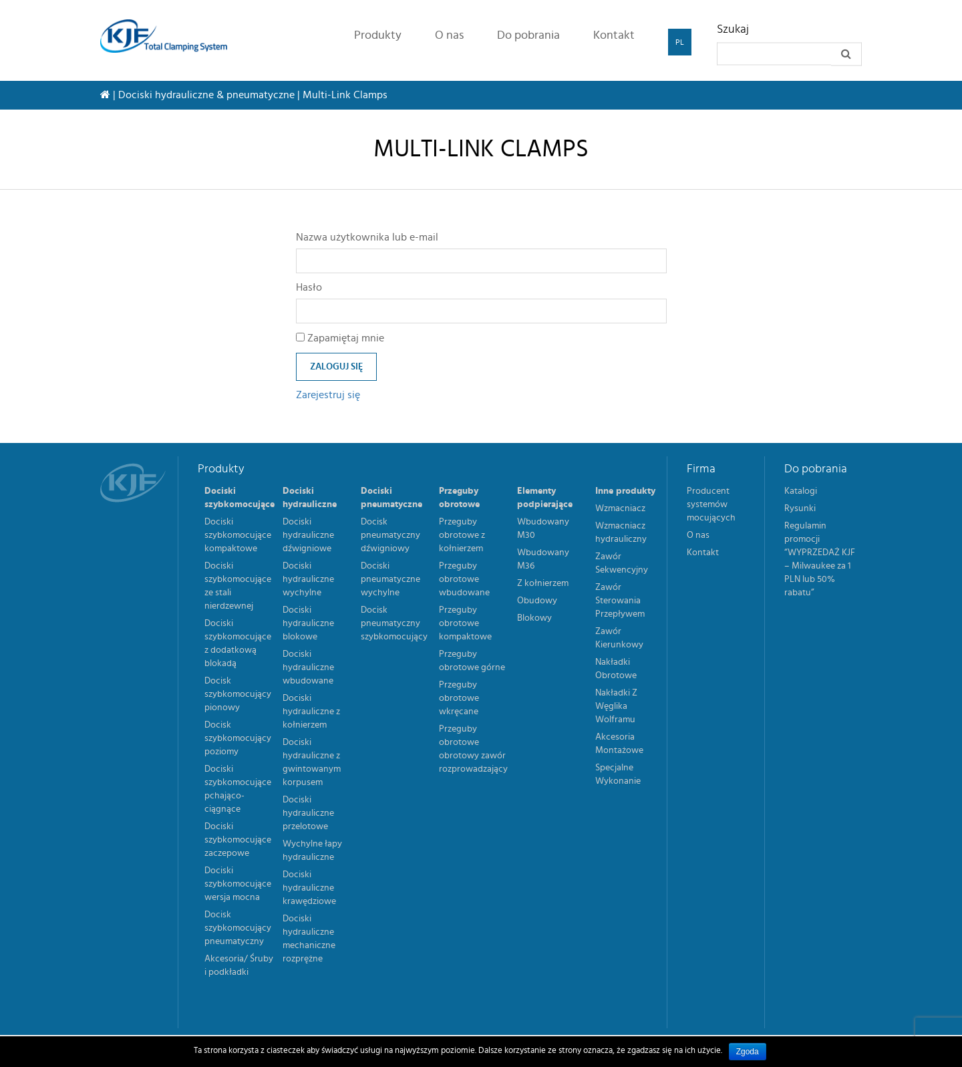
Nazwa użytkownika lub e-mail (367, 237)
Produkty (378, 35)
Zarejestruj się (328, 395)
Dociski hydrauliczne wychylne (308, 579)
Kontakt (614, 35)
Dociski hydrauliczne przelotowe (308, 813)
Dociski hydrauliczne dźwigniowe (308, 535)
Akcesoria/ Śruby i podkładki (238, 965)
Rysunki (800, 508)
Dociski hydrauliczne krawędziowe (309, 888)
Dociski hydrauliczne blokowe (308, 623)
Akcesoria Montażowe (619, 743)
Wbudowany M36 (543, 559)
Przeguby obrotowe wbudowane (464, 579)
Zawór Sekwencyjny (621, 563)
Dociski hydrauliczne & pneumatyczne (206, 95)
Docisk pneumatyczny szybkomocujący (394, 623)
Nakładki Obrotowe (616, 668)
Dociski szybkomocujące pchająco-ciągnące (237, 789)
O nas (449, 35)
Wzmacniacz (620, 508)
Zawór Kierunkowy (619, 638)
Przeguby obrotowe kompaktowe (465, 623)
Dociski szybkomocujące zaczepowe (237, 840)
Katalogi (800, 491)
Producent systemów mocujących (711, 504)
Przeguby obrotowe (459, 497)
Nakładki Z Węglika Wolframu (616, 706)
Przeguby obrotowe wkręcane (459, 698)
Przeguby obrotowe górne (472, 660)
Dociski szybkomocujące (239, 497)
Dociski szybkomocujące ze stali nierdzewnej (237, 586)
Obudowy (537, 600)
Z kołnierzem (543, 583)
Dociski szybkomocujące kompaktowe (237, 535)
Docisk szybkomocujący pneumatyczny (237, 928)
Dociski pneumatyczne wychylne (390, 579)
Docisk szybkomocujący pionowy (237, 694)
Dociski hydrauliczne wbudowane (308, 667)
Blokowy (534, 618)
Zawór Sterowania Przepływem (620, 601)
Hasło (309, 287)
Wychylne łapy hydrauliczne (312, 850)
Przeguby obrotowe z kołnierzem (462, 535)
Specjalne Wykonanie (618, 774)
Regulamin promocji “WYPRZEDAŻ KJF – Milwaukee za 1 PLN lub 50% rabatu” (819, 559)
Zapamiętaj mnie (340, 338)
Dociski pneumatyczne (391, 497)
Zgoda (747, 1051)
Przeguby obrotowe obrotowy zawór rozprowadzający (473, 749)
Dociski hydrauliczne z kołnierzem (311, 712)
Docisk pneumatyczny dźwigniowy (390, 535)
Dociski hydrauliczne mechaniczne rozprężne (309, 938)
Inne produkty (625, 491)
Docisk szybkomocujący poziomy (237, 738)
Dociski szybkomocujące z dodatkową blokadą (237, 643)
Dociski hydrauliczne (310, 497)
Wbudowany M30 (543, 528)
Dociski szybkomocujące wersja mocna (237, 884)
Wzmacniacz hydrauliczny (621, 532)
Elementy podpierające (545, 497)
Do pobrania (528, 35)
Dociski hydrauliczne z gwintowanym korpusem (312, 762)
